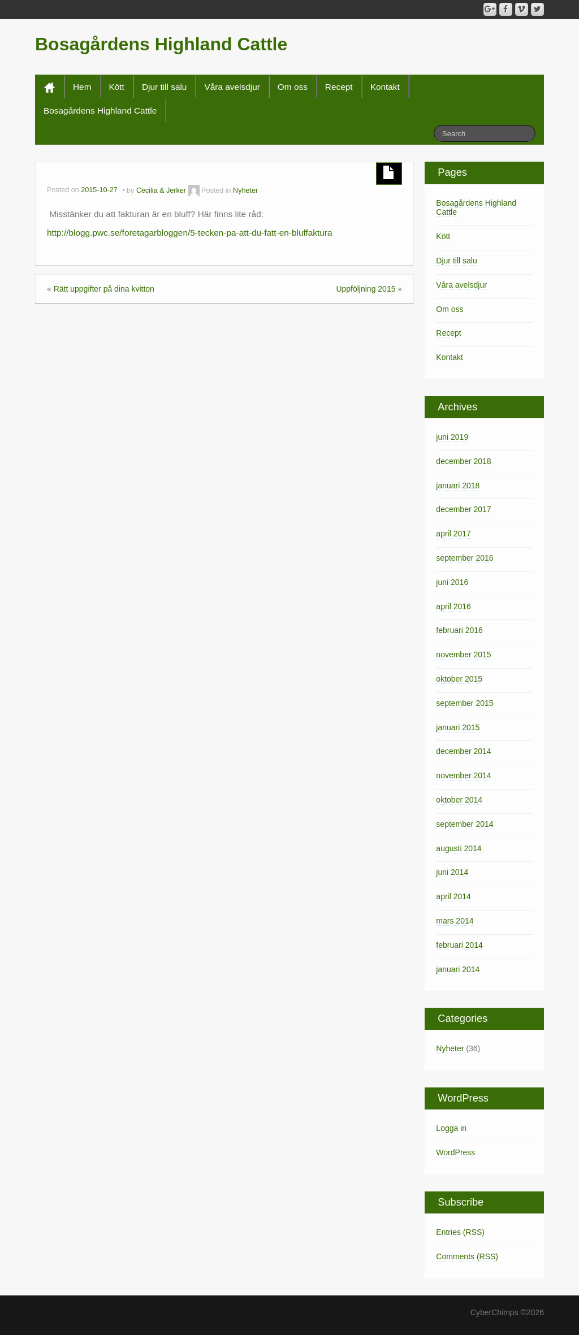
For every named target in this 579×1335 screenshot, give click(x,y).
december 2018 (463, 461)
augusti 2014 (458, 848)
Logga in (451, 1128)
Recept (339, 87)
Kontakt (385, 87)
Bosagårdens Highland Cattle (161, 44)
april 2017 (453, 533)
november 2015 (463, 654)
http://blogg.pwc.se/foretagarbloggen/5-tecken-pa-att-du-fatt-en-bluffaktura (189, 232)
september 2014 (464, 824)
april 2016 (453, 606)
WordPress (455, 1152)
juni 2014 (452, 872)
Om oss (293, 87)
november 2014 (463, 775)
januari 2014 (457, 969)
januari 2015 (457, 727)
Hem (82, 87)
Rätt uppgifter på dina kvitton (104, 288)
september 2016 (464, 557)
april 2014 (453, 896)
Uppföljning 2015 (365, 288)
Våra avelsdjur (232, 87)
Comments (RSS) (467, 1256)
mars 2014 (454, 920)
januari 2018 (457, 485)
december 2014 (463, 751)
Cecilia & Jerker (161, 190)
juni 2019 (452, 436)
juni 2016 (452, 582)
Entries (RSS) (460, 1232)
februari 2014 (459, 945)
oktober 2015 (459, 678)
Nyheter (245, 190)
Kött (116, 87)
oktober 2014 (459, 799)
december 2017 (463, 509)
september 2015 (464, 703)
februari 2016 (459, 630)
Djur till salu (164, 87)
